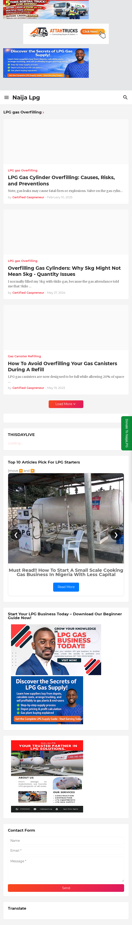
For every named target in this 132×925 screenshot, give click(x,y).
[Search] (126, 97)
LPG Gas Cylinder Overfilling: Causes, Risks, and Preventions (61, 180)
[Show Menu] (6, 97)
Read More (66, 587)
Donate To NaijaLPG (127, 433)
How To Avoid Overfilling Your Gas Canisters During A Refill (62, 366)
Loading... (15, 443)
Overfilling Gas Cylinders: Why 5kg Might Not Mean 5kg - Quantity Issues (64, 271)
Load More (63, 404)
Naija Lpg (26, 97)
